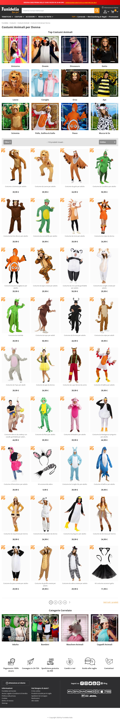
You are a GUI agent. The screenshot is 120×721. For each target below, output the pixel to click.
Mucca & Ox (104, 133)
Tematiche (6, 17)
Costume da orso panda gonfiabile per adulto (75, 287)
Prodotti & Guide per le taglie (41, 693)
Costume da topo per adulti (45, 335)
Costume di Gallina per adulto (104, 385)
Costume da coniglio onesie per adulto (104, 287)
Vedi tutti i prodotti (110, 602)
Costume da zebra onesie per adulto (74, 583)
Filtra (7, 142)
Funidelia (5, 23)
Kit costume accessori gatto (104, 583)
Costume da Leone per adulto (45, 186)
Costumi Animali (23, 23)
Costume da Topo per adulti (15, 385)
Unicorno (15, 66)
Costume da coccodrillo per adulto (45, 236)
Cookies (4, 698)
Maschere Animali (74, 644)
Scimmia (15, 133)
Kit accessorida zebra (45, 484)
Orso (75, 99)
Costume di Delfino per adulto (104, 484)
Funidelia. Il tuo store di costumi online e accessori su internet (10, 10)
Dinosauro (75, 66)
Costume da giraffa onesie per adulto (45, 584)
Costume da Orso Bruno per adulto (16, 236)
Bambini (45, 644)
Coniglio (45, 99)
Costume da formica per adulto (75, 335)
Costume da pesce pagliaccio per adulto (15, 287)
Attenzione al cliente (15, 683)
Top (73, 17)
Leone (15, 99)
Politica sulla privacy (9, 696)
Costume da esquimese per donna (16, 534)
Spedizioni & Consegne (39, 696)
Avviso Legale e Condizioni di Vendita (14, 693)
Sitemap (5, 703)
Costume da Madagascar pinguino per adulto (104, 435)
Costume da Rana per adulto (45, 434)
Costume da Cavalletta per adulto (104, 186)
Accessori (30, 17)
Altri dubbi (35, 701)
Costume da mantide (15, 335)
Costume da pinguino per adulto (75, 534)
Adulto (15, 644)
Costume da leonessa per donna (104, 534)
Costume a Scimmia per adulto (15, 186)
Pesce (74, 133)
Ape (104, 99)
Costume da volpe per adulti (104, 335)
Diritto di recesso (7, 701)
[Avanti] (69, 602)
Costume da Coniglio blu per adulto (74, 484)
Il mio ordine (35, 691)
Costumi (18, 17)
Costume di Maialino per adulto (75, 434)
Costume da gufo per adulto (75, 186)
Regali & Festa (44, 17)
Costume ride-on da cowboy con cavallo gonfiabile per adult (15, 435)
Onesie (45, 66)
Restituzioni (35, 698)
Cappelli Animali (104, 644)
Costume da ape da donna (45, 385)
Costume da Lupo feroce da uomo (75, 385)
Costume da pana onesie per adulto (15, 583)
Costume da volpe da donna (104, 236)
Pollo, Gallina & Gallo (45, 133)
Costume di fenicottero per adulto (16, 484)
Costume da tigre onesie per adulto (45, 286)
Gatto (104, 66)
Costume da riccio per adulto (75, 236)
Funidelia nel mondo (9, 691)
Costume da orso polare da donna (45, 534)
